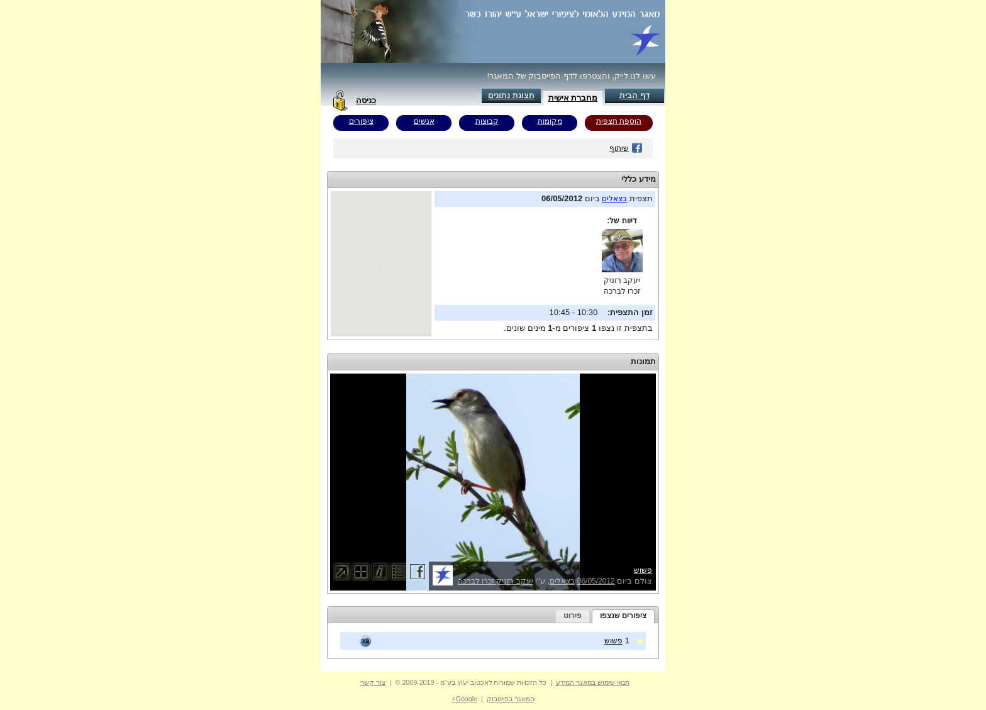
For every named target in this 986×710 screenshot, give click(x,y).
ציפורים (361, 121)
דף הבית (634, 95)
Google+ (464, 698)
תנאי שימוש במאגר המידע (592, 682)
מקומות (550, 121)
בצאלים (614, 198)
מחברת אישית (573, 98)
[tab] (623, 616)
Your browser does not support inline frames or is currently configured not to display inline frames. (381, 263)
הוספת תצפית (618, 121)
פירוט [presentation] (572, 615)
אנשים (424, 121)
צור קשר (373, 682)
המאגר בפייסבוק (511, 698)
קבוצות (487, 121)
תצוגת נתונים (511, 95)
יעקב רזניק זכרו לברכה (495, 581)
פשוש (643, 570)
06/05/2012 (596, 581)
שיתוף (626, 148)
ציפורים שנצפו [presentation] (623, 615)
